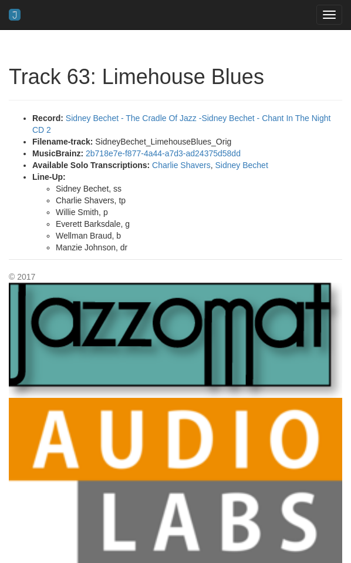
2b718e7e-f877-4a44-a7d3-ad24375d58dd (163, 153)
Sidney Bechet (241, 165)
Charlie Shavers (181, 165)
